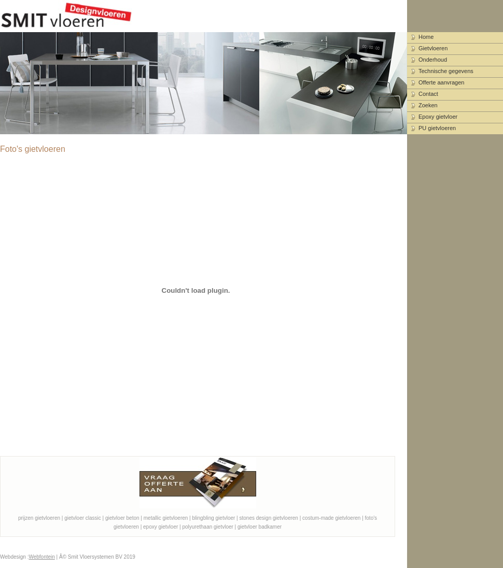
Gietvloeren (433, 48)
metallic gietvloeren (166, 518)
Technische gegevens (445, 71)
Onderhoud (432, 59)
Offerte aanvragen (441, 82)
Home (426, 37)
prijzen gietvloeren (39, 518)
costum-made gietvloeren (331, 518)
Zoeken (428, 105)
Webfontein (41, 557)
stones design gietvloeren (269, 518)
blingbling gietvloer (213, 518)
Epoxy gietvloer (437, 116)
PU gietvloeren (437, 128)
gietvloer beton (122, 518)
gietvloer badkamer (259, 527)
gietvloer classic (82, 518)
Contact (428, 94)
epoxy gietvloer (160, 527)
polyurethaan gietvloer (207, 527)
